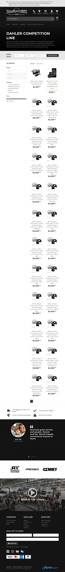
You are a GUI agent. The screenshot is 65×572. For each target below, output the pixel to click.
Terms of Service (11, 520)
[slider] (16, 98)
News (8, 524)
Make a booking (46, 520)
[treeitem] (15, 85)
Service (26, 520)
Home (8, 24)
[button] (52, 12)
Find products (52, 55)
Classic (26, 524)
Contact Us (44, 526)
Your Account (45, 522)
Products (15, 24)
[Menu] (57, 18)
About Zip (44, 524)
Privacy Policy (10, 522)
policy (26, 546)
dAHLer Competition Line (35, 24)
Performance (28, 522)
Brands (23, 24)
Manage (8, 567)
